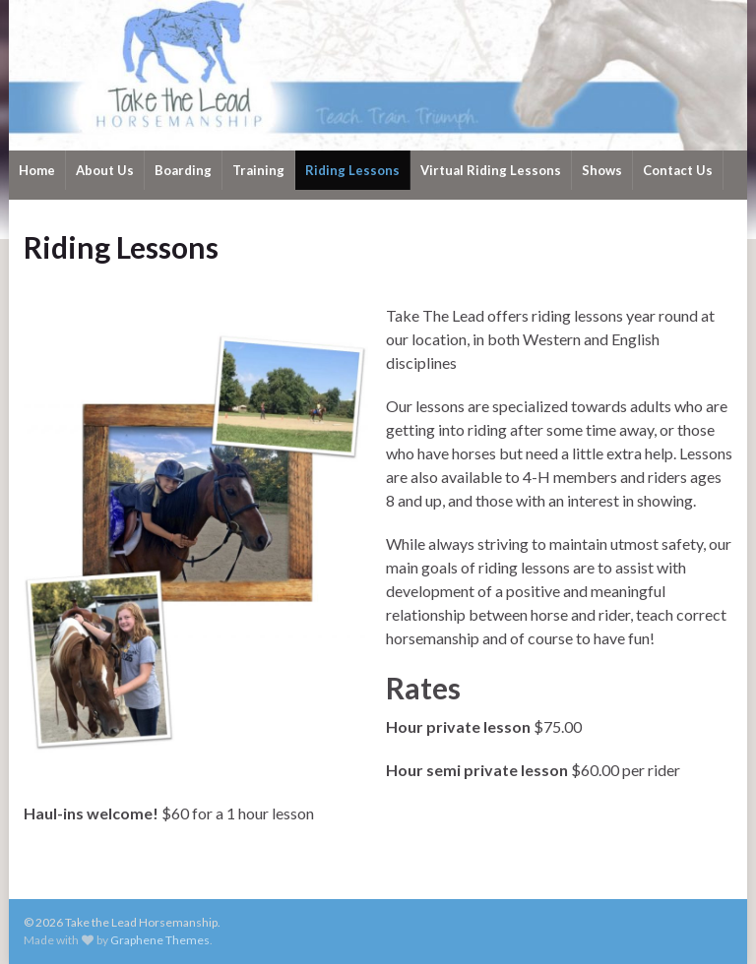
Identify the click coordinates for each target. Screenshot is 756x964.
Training (258, 170)
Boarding (183, 170)
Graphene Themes (160, 940)
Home (37, 170)
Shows (602, 170)
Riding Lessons (352, 170)
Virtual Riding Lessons (490, 170)
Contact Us (678, 170)
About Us (105, 170)
